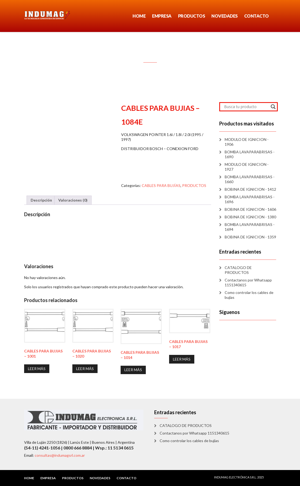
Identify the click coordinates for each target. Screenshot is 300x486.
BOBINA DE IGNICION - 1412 (250, 189)
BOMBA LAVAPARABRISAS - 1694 (250, 227)
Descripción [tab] (41, 200)
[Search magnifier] (273, 107)
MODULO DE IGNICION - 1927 (247, 166)
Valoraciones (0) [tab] (73, 200)
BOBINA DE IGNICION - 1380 (250, 217)
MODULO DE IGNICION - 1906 (247, 142)
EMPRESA (162, 15)
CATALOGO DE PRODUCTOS (238, 270)
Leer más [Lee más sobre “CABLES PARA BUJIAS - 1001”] (37, 368)
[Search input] (246, 107)
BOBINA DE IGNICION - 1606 (250, 209)
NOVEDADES (224, 15)
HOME (139, 15)
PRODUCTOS (191, 15)
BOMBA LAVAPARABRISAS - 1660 (250, 179)
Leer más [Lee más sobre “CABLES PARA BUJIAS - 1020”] (85, 368)
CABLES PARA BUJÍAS (161, 185)
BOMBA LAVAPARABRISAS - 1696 (250, 199)
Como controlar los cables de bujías (249, 295)
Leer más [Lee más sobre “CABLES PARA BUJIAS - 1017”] (182, 359)
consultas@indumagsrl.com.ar (60, 455)
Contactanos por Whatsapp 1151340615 (248, 282)
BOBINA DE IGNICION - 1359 (250, 237)
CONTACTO (256, 15)
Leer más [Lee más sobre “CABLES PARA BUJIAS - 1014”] (133, 369)
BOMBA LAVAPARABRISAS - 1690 (250, 154)
